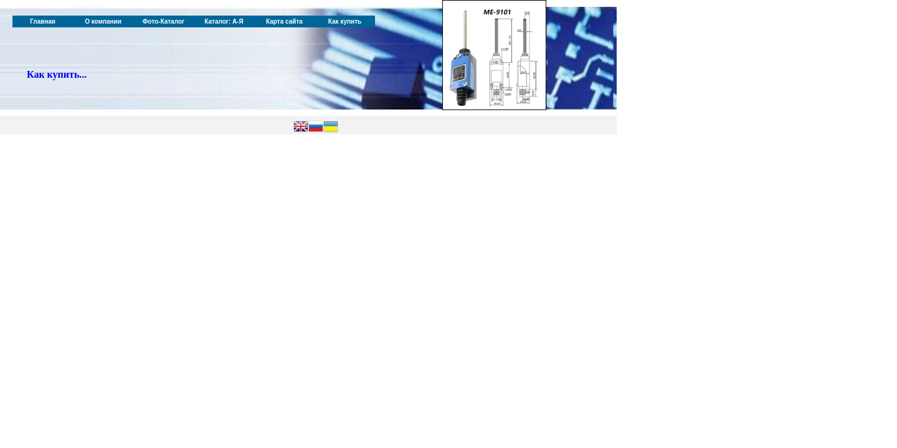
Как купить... (57, 74)
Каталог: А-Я (224, 21)
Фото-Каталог (163, 21)
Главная (42, 21)
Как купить (344, 21)
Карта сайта (284, 21)
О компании (103, 21)
